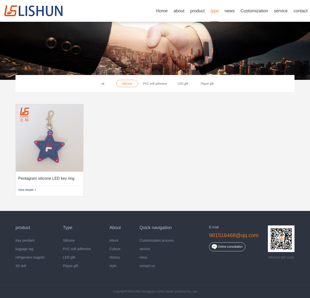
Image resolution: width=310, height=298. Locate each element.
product (197, 10)
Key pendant (25, 240)
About (113, 240)
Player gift (207, 83)
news (230, 10)
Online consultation (227, 246)
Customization (254, 10)
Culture (114, 249)
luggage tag (24, 249)
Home (162, 10)
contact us (147, 266)
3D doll (21, 266)
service (281, 10)
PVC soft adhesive (155, 83)
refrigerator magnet (30, 257)
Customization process (157, 240)
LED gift (183, 83)
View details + (27, 189)
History (114, 257)
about (178, 10)
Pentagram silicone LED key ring (46, 178)
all (102, 83)
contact (301, 10)
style (112, 266)
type (214, 10)
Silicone (127, 83)
